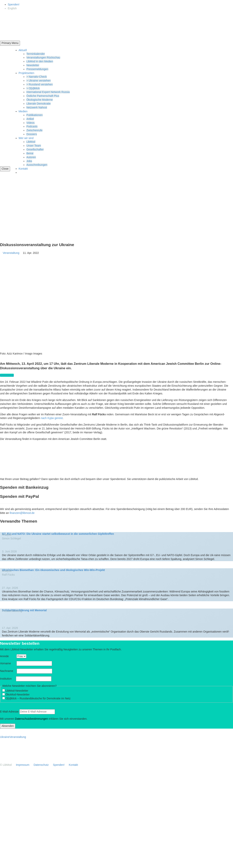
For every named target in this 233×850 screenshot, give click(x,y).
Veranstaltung (12, 252)
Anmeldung (7, 375)
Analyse (8, 534)
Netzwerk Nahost (36, 107)
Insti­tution (7, 678)
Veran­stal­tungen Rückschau (43, 57)
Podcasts (32, 126)
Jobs (29, 161)
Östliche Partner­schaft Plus (42, 95)
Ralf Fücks (8, 574)
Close (5, 168)
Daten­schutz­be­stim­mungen (31, 718)
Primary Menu (10, 43)
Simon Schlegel (11, 538)
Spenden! (13, 4)
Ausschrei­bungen (36, 164)
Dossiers (31, 134)
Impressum (22, 764)
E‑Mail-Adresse (9, 711)
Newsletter (32, 65)
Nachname (8, 670)
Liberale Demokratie (38, 103)
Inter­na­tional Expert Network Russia (48, 92)
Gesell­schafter (35, 149)
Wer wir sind (26, 138)
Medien (23, 111)
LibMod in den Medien (39, 61)
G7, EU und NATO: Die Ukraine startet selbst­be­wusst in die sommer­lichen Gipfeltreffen (58, 533)
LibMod (30, 141)
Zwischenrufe (34, 130)
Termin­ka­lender (35, 53)
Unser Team (33, 145)
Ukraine (4, 736)
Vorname (8, 663)
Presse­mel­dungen (37, 69)
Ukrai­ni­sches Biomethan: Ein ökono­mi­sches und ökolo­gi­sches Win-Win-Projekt (53, 570)
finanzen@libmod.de (22, 512)
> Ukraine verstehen (38, 80)
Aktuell (23, 50)
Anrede (8, 656)
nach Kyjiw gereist (52, 418)
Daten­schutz (41, 764)
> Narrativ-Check (36, 76)
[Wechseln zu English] (12, 8)
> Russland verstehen (39, 84)
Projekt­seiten (26, 73)
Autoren (31, 157)
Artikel (30, 118)
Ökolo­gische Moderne (39, 99)
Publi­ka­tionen (34, 115)
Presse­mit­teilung (13, 610)
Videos (30, 122)
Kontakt (23, 168)
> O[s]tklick (33, 88)
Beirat (30, 153)
